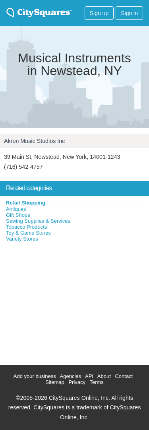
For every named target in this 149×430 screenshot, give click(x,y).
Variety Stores (22, 239)
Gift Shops (18, 215)
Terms (96, 382)
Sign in (129, 13)
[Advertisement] (59, 301)
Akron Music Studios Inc (34, 141)
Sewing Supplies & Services (38, 221)
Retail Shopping (25, 203)
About (104, 376)
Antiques (16, 209)
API (89, 376)
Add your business (35, 376)
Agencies (70, 376)
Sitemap (54, 382)
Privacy (76, 382)
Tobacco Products (26, 227)
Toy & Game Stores (28, 233)
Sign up (99, 13)
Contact (124, 376)
